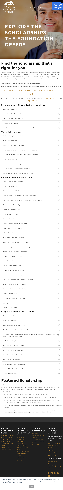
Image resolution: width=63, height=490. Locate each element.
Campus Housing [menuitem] (6, 439)
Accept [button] (31, 486)
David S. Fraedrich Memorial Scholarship (31, 114)
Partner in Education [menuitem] (31, 10)
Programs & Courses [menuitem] (7, 435)
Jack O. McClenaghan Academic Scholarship (31, 242)
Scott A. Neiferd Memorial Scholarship (31, 289)
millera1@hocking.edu (52, 98)
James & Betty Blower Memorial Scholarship (31, 247)
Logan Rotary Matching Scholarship (31, 261)
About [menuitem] (38, 5)
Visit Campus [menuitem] (5, 447)
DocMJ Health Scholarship (31, 373)
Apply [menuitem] (3, 445)
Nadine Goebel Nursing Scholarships (31, 270)
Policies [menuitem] (19, 455)
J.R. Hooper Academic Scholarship (31, 237)
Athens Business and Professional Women (31, 191)
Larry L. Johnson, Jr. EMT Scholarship (31, 350)
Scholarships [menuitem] (28, 5)
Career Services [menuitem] (21, 445)
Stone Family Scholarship (31, 293)
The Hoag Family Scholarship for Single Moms (31, 168)
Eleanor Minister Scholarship (31, 214)
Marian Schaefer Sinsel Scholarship (31, 145)
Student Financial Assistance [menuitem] (34, 7)
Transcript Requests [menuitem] (38, 439)
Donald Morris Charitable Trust (31, 355)
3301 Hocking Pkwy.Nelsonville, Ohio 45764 (54, 445)
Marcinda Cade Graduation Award (31, 345)
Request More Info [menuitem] (7, 449)
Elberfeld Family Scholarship (31, 209)
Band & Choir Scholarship (31, 109)
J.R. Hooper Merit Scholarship (31, 164)
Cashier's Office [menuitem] (21, 443)
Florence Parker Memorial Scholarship (31, 219)
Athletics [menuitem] (35, 433)
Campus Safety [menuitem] (5, 441)
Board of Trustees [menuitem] (37, 445)
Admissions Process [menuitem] (7, 443)
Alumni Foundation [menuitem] (38, 441)
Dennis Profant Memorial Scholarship (31, 316)
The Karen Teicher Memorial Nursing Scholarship (31, 330)
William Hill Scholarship (31, 307)
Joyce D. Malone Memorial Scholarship (31, 251)
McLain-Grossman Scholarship (31, 265)
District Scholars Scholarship (31, 205)
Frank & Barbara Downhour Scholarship (31, 223)
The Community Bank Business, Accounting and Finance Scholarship (31, 200)
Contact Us (52, 455)
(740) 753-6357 (31, 101)
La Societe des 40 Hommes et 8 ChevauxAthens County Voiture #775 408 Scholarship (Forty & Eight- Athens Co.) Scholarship (31, 335)
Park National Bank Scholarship (31, 275)
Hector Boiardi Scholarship (31, 320)
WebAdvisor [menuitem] (20, 437)
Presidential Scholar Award (31, 123)
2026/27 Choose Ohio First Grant (31, 181)
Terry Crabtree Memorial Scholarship (31, 298)
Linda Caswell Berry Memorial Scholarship (31, 341)
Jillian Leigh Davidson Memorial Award (31, 325)
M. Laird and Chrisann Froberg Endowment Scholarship (31, 150)
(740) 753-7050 (52, 450)
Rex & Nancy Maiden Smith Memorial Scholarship (31, 279)
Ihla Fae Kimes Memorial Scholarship (31, 233)
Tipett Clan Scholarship (31, 159)
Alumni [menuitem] (44, 5)
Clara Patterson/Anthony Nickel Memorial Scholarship (31, 195)
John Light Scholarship (31, 140)
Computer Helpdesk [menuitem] (23, 451)
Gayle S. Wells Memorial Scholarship (31, 228)
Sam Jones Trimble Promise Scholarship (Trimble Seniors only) (31, 128)
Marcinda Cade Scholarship (31, 359)
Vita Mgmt (31, 303)
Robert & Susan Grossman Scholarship (31, 284)
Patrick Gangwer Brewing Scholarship (31, 118)
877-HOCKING (52, 452)
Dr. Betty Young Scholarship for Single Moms (31, 136)
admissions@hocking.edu (54, 466)
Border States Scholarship (31, 186)
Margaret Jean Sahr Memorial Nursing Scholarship (31, 173)
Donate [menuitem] (34, 443)
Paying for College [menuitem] (6, 437)
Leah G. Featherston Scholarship (31, 256)
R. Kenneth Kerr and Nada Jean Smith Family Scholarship (31, 154)
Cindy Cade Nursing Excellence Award (31, 364)
